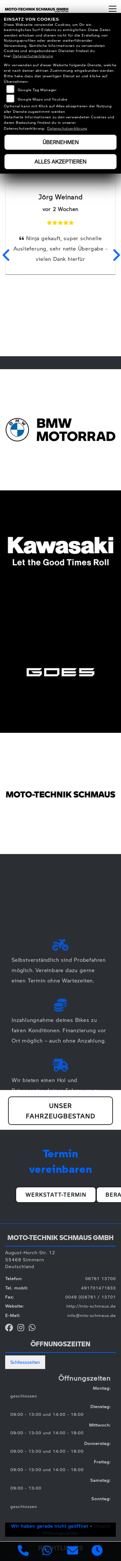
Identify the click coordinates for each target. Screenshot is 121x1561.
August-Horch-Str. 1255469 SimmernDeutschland (30, 1259)
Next (115, 255)
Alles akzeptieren (60, 161)
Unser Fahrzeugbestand (61, 1110)
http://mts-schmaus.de (91, 1306)
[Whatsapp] (47, 1551)
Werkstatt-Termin (55, 1194)
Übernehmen (61, 142)
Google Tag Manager (37, 89)
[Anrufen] (23, 1551)
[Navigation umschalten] (112, 9)
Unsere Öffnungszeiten (76, 1529)
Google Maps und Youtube (42, 99)
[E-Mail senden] (72, 1551)
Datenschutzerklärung (33, 55)
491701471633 (98, 1288)
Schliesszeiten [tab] (25, 1362)
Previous (6, 255)
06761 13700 (100, 1278)
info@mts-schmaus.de (91, 1315)
